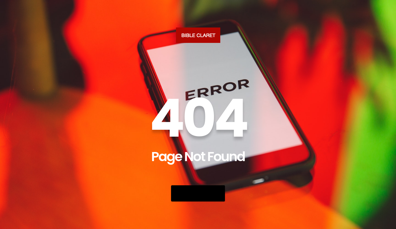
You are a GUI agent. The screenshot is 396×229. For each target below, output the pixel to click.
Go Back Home (198, 193)
